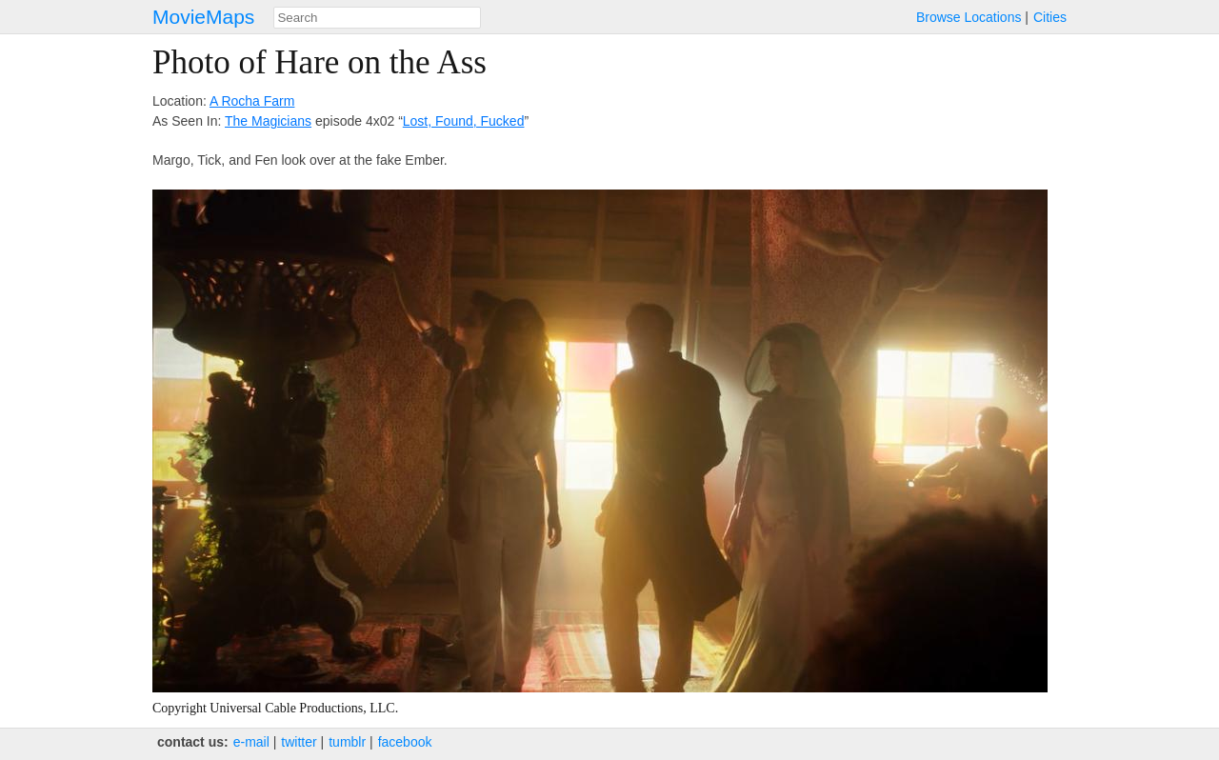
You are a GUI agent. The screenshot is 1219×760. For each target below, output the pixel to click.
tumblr (347, 742)
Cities (1050, 17)
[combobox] (377, 18)
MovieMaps (203, 17)
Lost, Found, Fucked (464, 121)
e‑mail (251, 742)
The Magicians (268, 121)
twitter (298, 742)
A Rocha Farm (252, 101)
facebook (405, 742)
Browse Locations (969, 17)
